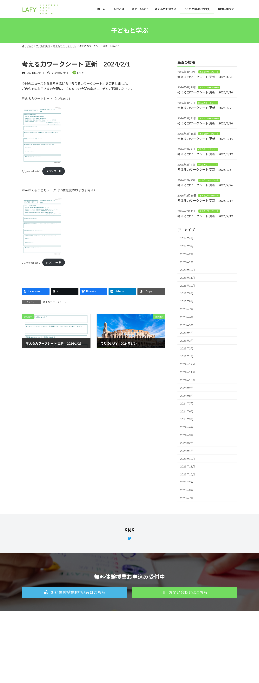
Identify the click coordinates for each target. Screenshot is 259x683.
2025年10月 (187, 285)
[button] (74, 592)
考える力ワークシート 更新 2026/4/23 (205, 76)
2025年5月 (186, 324)
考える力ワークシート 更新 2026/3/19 (205, 138)
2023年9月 (186, 482)
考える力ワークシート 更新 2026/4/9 (204, 108)
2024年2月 (186, 442)
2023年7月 (186, 497)
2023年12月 (187, 458)
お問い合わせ (179, 650)
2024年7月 (186, 403)
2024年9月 (186, 387)
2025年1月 (186, 356)
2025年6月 (186, 317)
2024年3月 (186, 434)
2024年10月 (187, 379)
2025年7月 (186, 309)
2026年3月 (186, 246)
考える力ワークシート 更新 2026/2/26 (205, 185)
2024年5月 (186, 419)
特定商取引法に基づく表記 (77, 614)
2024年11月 (187, 372)
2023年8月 (186, 490)
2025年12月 (187, 269)
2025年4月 (186, 332)
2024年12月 (187, 364)
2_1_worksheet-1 (31, 171)
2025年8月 (186, 301)
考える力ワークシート (54, 302)
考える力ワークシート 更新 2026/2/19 (205, 200)
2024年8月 (186, 395)
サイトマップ (106, 614)
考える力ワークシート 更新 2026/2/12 (205, 216)
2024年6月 (186, 411)
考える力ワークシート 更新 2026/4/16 (205, 92)
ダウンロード (53, 171)
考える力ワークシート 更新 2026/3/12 (205, 154)
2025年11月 (187, 277)
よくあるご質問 (180, 656)
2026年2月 (186, 254)
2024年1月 (186, 450)
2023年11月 (187, 466)
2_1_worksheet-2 (31, 262)
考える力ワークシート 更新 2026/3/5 (204, 169)
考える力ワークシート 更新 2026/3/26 (205, 123)
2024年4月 (186, 427)
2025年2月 (186, 348)
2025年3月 (186, 340)
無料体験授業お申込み (183, 643)
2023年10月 (187, 474)
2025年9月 (186, 293)
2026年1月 (186, 261)
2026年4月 (186, 238)
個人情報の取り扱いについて (40, 614)
